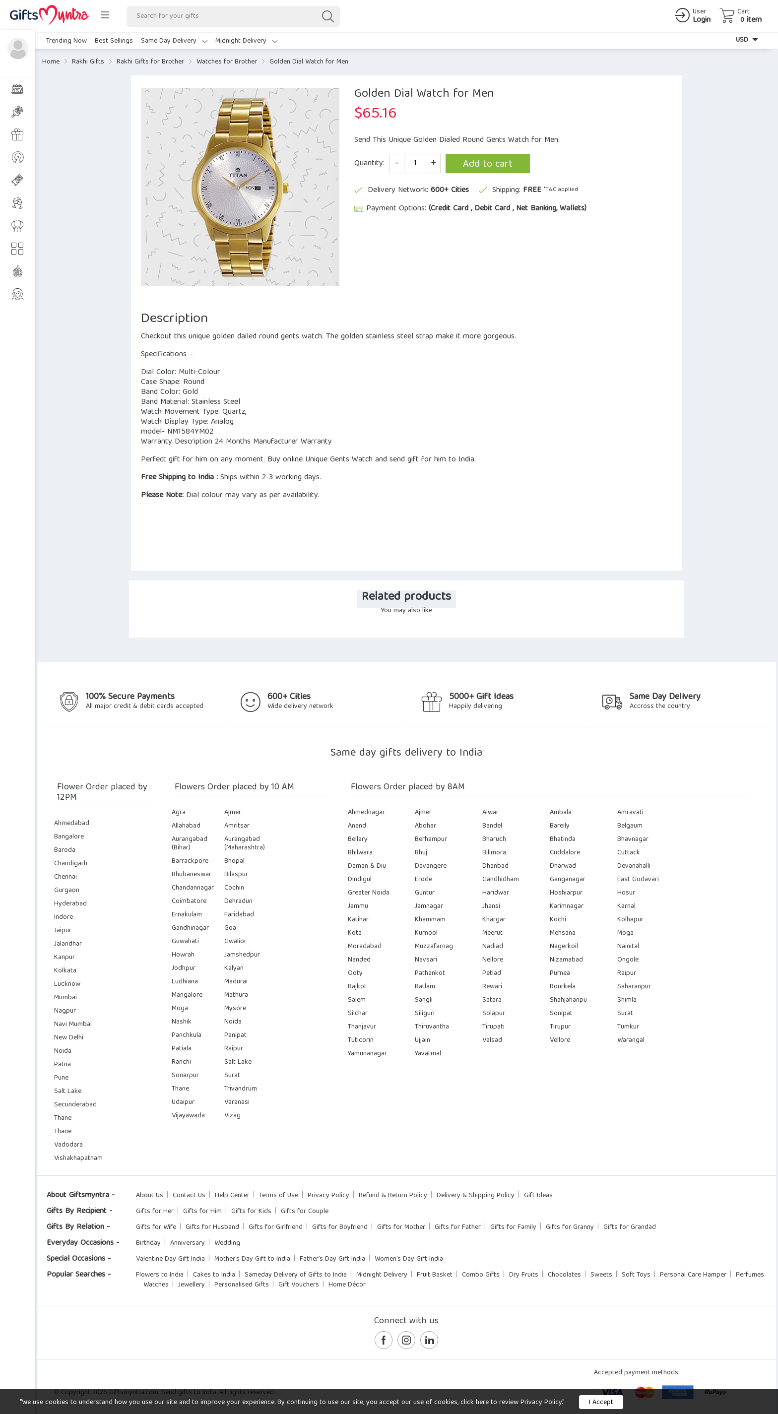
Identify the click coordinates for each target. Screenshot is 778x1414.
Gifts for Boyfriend (340, 1227)
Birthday (148, 1243)
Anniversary (187, 1243)
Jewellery (191, 1285)
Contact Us (189, 1196)
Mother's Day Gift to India (252, 1259)
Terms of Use (278, 1196)
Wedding (227, 1243)
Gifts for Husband (212, 1227)
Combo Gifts (481, 1275)
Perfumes (750, 1275)
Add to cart (488, 164)
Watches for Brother (226, 62)
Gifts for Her (155, 1212)
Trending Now (66, 41)
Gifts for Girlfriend (276, 1227)
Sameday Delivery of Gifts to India (296, 1275)
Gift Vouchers (298, 1285)
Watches (156, 1285)
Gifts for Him (202, 1212)
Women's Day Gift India (409, 1259)
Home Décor (347, 1285)
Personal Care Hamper (693, 1275)
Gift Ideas (538, 1196)
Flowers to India (160, 1275)
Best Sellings (114, 41)
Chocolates (564, 1275)
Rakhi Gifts (88, 62)
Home (51, 62)
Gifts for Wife (156, 1227)
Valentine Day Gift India (170, 1259)
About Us (149, 1196)
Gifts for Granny (570, 1227)
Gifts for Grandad (629, 1227)
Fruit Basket (435, 1275)
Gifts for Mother (401, 1227)
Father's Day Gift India (332, 1259)
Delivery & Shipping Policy (476, 1196)
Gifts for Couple (304, 1212)
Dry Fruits (523, 1275)
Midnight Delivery (246, 41)
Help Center (232, 1196)
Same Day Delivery (174, 41)
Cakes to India (214, 1275)
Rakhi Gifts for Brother (150, 62)
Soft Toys (636, 1275)
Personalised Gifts (241, 1285)
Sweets (601, 1275)
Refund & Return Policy (393, 1196)
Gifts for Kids (251, 1212)
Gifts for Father (458, 1227)
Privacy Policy (328, 1196)
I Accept (601, 1403)
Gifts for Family (513, 1227)
